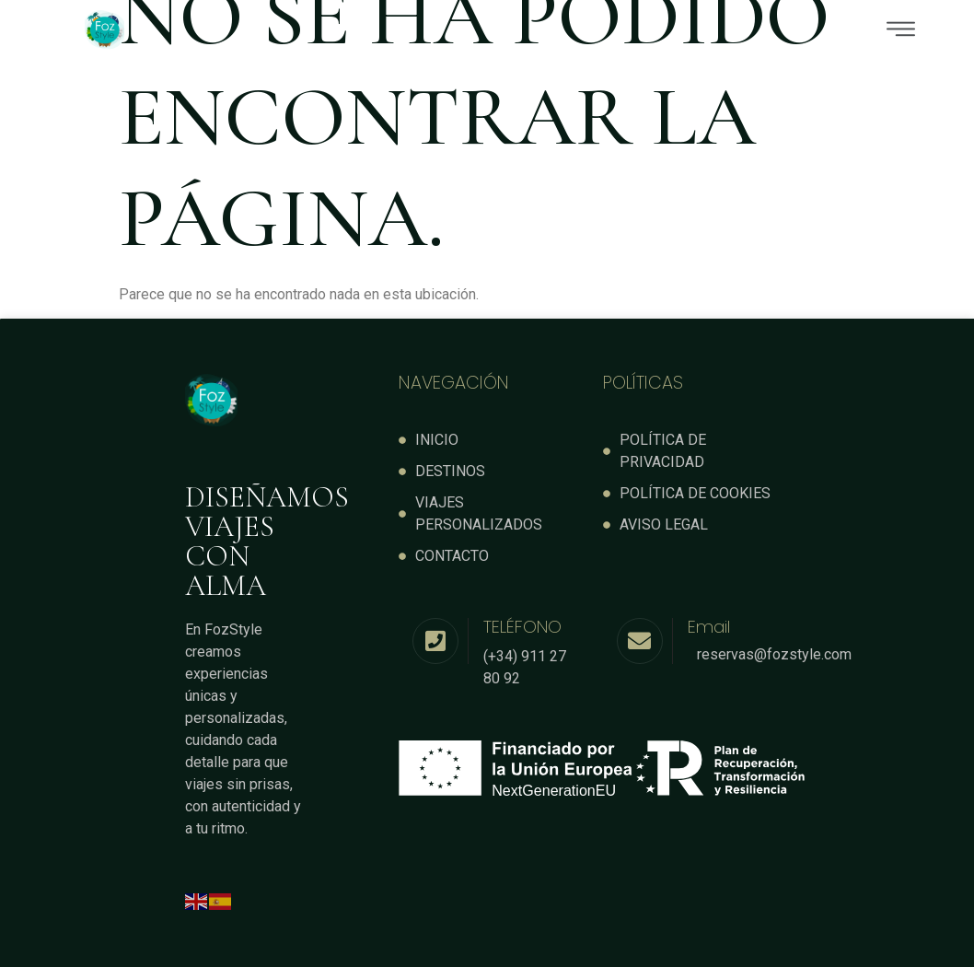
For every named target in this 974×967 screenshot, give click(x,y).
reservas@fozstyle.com (774, 653)
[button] (576, 30)
